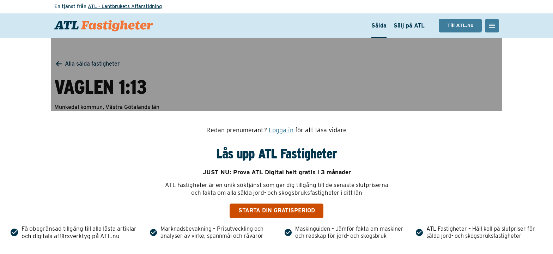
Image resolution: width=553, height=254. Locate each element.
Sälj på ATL (409, 25)
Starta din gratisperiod (276, 210)
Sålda (379, 25)
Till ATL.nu (460, 25)
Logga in (281, 130)
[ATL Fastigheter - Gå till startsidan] (103, 25)
